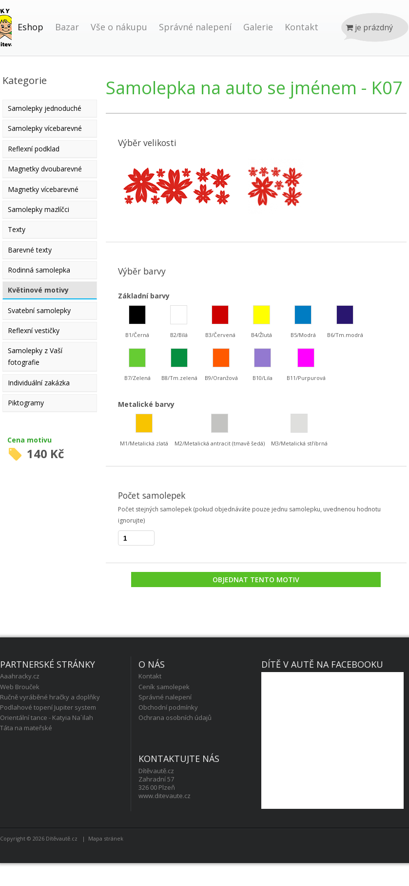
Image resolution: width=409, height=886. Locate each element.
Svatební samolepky (39, 310)
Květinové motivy (38, 290)
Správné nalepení (195, 27)
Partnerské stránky (47, 664)
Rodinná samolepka (39, 269)
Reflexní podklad (33, 148)
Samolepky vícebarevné (45, 128)
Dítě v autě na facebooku (322, 664)
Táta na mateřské (26, 727)
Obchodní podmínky (168, 707)
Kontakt (301, 27)
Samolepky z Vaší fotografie (35, 356)
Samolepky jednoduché (44, 108)
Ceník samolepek (164, 686)
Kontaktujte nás (178, 758)
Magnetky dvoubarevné (45, 168)
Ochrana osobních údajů (175, 717)
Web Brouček (19, 686)
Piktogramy (26, 402)
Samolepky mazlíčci (38, 209)
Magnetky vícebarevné (43, 189)
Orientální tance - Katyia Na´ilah (46, 717)
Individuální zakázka (39, 382)
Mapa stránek (105, 838)
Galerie (258, 27)
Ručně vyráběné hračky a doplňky (50, 697)
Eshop (30, 27)
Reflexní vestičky (33, 330)
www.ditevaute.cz (164, 795)
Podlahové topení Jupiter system (48, 707)
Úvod (6, 37)
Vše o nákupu (119, 27)
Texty (16, 229)
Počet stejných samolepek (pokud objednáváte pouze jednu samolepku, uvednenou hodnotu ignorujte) (249, 515)
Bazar (67, 27)
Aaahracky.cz (19, 676)
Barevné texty (30, 249)
